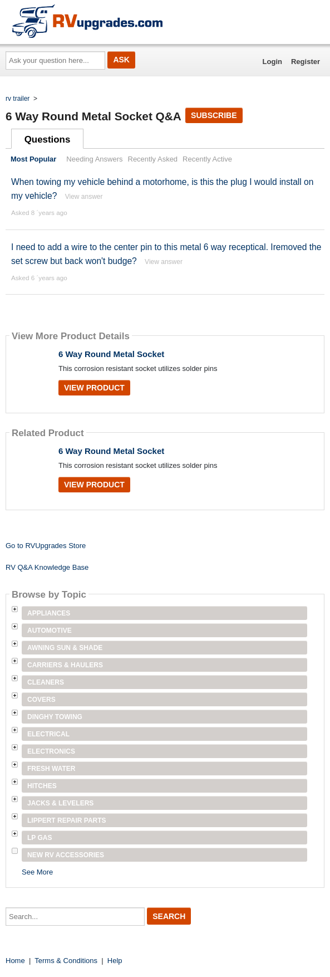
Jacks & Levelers (60, 803)
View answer (84, 197)
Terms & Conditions (66, 960)
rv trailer (17, 98)
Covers (41, 700)
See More (37, 872)
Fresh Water (51, 769)
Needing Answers (94, 159)
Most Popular (33, 159)
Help (114, 960)
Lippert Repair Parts (66, 820)
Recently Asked (153, 159)
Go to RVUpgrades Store (46, 545)
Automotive (49, 630)
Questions (47, 139)
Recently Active (207, 159)
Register (305, 61)
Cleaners (45, 682)
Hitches (42, 786)
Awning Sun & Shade (64, 648)
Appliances (48, 613)
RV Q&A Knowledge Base (47, 567)
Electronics (51, 751)
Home (15, 960)
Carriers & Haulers (65, 665)
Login (272, 61)
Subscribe (214, 115)
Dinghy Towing (54, 717)
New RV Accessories (65, 855)
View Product (94, 387)
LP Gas (39, 838)
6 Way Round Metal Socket (111, 354)
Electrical (48, 734)
